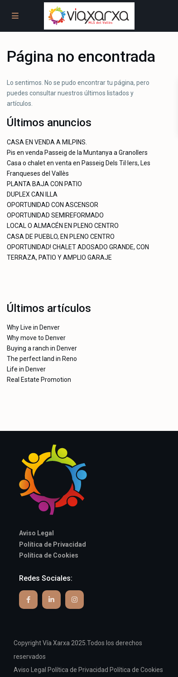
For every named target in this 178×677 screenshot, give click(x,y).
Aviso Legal (30, 669)
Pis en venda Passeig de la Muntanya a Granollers (77, 152)
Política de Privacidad (78, 669)
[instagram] (74, 599)
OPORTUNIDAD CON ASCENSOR (52, 204)
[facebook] (28, 599)
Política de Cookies (136, 669)
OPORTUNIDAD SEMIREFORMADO (55, 215)
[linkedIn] (51, 599)
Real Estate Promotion (39, 379)
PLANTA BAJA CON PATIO (44, 184)
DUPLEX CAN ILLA (32, 194)
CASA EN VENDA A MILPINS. (47, 142)
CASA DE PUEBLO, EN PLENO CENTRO (61, 236)
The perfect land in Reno (42, 358)
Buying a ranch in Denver (42, 348)
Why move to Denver (36, 337)
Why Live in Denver (33, 327)
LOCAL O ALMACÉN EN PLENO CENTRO (63, 225)
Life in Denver (26, 369)
